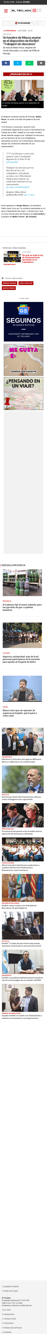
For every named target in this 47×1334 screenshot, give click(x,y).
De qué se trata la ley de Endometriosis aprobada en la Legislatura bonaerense (23, 258)
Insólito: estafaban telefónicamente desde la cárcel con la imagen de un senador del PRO (22, 978)
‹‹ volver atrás (23, 298)
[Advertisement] (23, 484)
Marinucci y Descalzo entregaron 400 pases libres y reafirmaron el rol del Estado (21, 760)
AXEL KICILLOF (26, 283)
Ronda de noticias (12, 1328)
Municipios (8, 1314)
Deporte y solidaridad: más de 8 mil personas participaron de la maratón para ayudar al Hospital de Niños (21, 659)
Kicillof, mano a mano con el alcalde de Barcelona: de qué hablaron (19, 906)
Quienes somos (10, 1287)
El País (6, 1310)
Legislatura (9, 1319)
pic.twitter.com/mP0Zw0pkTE (17, 187)
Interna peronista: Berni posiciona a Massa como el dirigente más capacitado (21, 798)
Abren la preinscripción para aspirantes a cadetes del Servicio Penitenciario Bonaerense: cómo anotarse (20, 867)
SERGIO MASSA (9, 283)
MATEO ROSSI (9, 288)
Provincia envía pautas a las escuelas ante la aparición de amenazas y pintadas (22, 832)
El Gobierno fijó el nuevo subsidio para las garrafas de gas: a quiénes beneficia (22, 607)
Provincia (8, 1323)
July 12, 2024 (28, 195)
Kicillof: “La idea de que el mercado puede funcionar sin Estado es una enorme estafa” (21, 944)
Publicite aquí (10, 1291)
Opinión (6, 1332)
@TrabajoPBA (12, 162)
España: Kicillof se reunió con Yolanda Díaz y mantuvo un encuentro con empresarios (22, 1016)
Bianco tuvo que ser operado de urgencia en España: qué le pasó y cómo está (20, 713)
